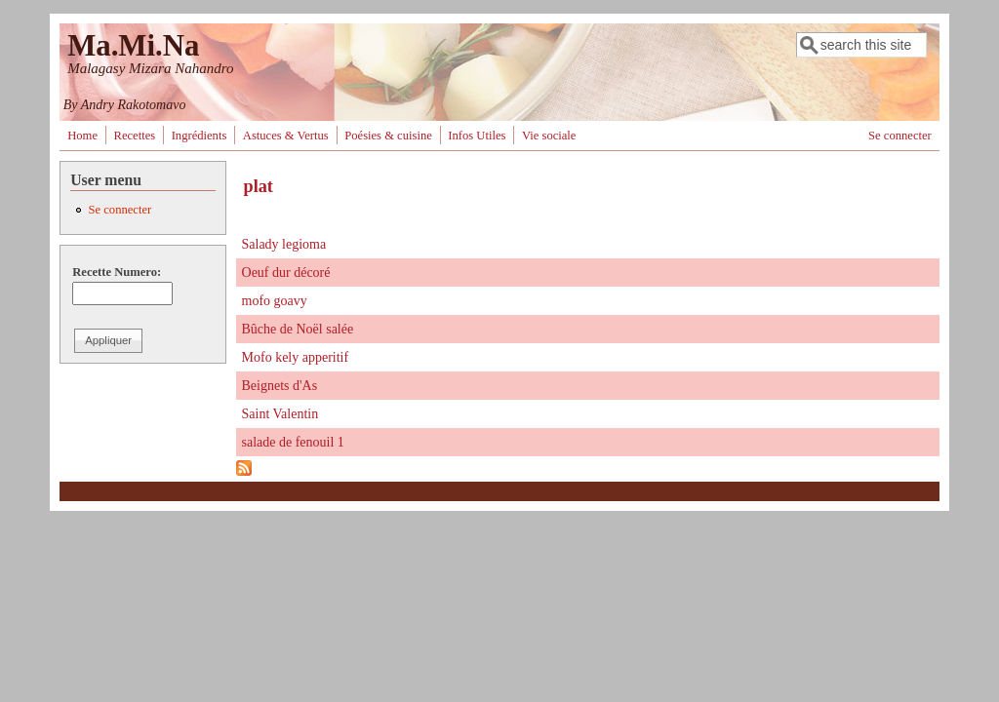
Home (82, 135)
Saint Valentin (280, 414)
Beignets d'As (280, 385)
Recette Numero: (116, 272)
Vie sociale (549, 135)
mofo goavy (274, 300)
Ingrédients (199, 135)
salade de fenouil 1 (293, 442)
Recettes (134, 135)
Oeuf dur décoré (286, 272)
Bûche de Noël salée (298, 329)
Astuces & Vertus (286, 135)
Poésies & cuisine (388, 135)
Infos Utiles (476, 135)
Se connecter (900, 135)
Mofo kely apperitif (295, 357)
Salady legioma (284, 244)
